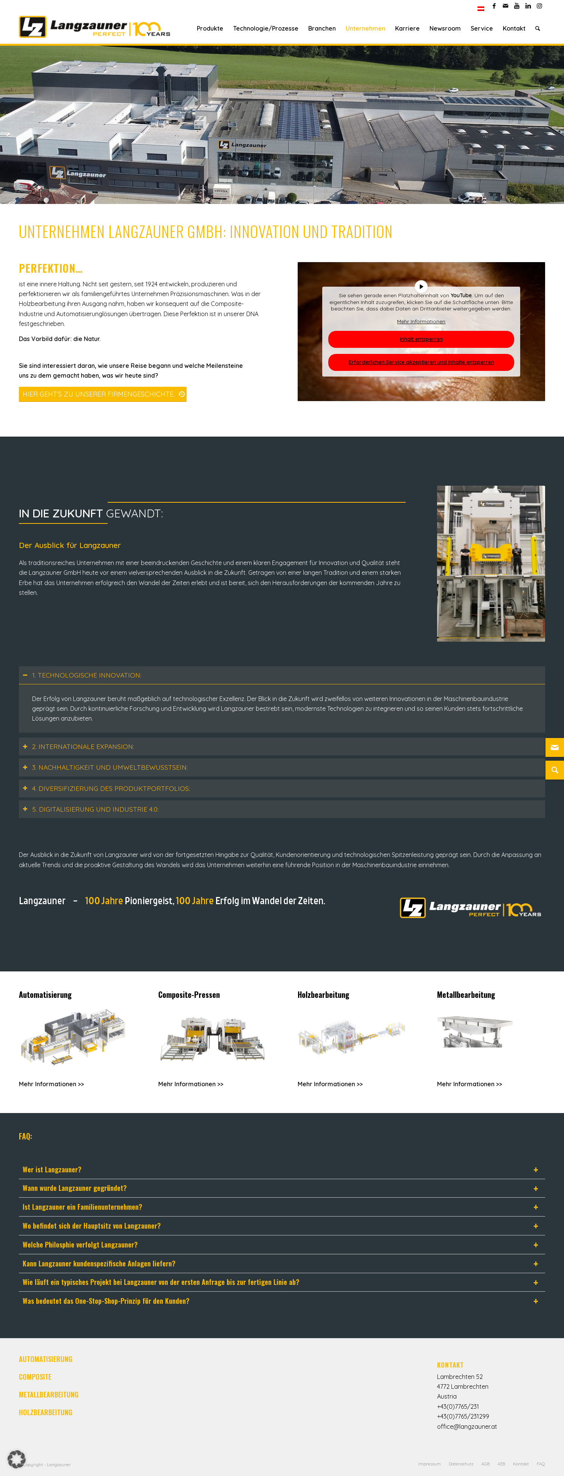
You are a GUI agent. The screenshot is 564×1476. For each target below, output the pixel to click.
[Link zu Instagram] (539, 5)
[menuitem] (480, 9)
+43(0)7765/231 (458, 1406)
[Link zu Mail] (505, 5)
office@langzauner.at (467, 1426)
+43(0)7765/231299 (463, 1416)
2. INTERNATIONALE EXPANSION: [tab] (78, 746)
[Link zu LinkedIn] (527, 5)
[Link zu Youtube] (516, 5)
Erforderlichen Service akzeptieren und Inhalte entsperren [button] (421, 362)
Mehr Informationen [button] (421, 321)
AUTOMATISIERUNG (46, 1359)
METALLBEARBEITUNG (49, 1394)
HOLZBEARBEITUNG (46, 1412)
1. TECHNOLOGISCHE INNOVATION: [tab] (82, 675)
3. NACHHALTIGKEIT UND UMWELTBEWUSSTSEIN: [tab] (105, 767)
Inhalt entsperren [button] (421, 339)
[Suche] (537, 28)
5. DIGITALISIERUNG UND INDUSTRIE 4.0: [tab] (91, 809)
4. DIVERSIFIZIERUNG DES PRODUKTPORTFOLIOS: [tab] (106, 788)
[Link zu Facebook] (493, 5)
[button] (16, 1459)
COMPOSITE (35, 1377)
